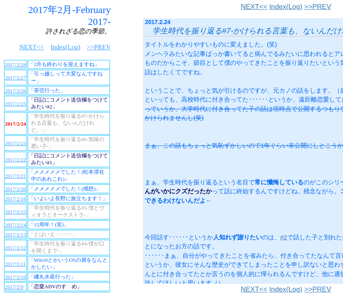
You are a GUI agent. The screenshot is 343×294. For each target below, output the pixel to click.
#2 (283, 237)
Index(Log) (285, 7)
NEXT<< (254, 7)
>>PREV (317, 7)
